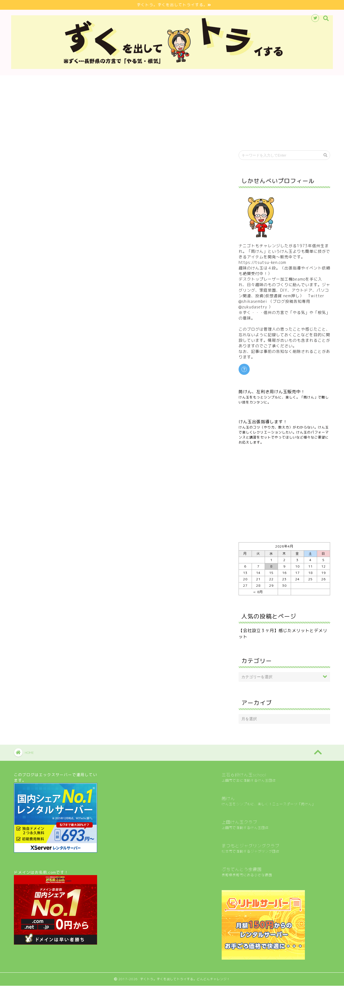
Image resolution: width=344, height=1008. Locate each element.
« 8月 (258, 592)
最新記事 (39, 155)
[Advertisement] (284, 493)
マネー (199, 155)
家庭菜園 (145, 155)
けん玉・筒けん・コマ (92, 155)
